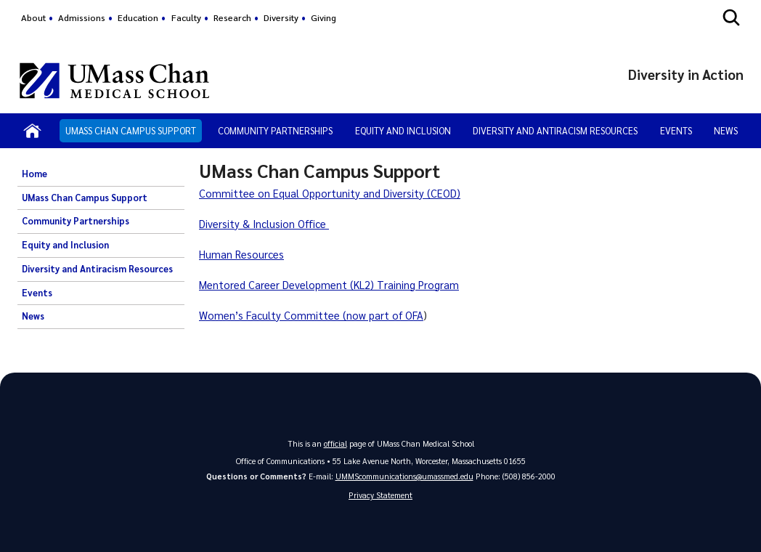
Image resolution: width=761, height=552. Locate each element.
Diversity (281, 17)
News (726, 130)
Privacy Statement (380, 495)
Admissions (81, 17)
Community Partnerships (275, 130)
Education (138, 17)
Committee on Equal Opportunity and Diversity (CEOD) (329, 193)
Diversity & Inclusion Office (264, 223)
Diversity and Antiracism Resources (555, 130)
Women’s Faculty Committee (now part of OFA (311, 315)
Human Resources (241, 254)
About (33, 17)
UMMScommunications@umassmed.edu (404, 476)
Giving (323, 17)
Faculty (186, 17)
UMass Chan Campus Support (130, 130)
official (335, 443)
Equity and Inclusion (403, 130)
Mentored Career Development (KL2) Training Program (329, 284)
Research (232, 17)
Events (676, 130)
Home (34, 173)
